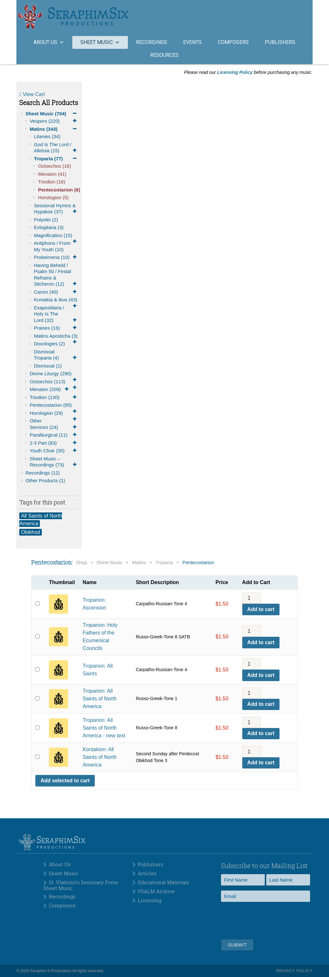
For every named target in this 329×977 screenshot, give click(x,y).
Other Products (45, 480)
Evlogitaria (49, 227)
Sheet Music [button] (100, 42)
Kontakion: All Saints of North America (100, 757)
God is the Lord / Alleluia (56, 148)
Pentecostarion (58, 189)
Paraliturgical (54, 435)
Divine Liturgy (54, 374)
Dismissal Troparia (56, 355)
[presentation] (270, 919)
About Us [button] (48, 42)
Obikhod (30, 532)
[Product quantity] (251, 598)
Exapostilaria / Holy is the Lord (56, 314)
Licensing (149, 900)
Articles (147, 873)
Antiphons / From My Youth (52, 246)
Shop (81, 562)
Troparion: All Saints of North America (100, 698)
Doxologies (49, 343)
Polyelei (46, 219)
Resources (164, 55)
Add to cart (260, 609)
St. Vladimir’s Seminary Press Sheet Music (80, 885)
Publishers (280, 42)
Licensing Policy (235, 72)
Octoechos (54, 166)
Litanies (47, 136)
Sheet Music (51, 114)
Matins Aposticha (56, 336)
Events (192, 42)
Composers (233, 42)
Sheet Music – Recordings (54, 462)
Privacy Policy (294, 971)
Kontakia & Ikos (56, 300)
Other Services (54, 424)
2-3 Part (54, 443)
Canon (56, 292)
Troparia (56, 158)
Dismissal (48, 366)
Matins (54, 129)
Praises (56, 328)
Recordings (151, 42)
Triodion (51, 181)
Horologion (53, 197)
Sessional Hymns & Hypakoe (56, 209)
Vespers (54, 121)
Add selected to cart (65, 780)
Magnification (56, 236)
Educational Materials (163, 882)
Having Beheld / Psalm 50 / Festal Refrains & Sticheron (56, 274)
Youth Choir (54, 451)
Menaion (52, 174)
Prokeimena (56, 257)
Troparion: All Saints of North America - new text (104, 727)
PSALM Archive (156, 891)
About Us (60, 864)
